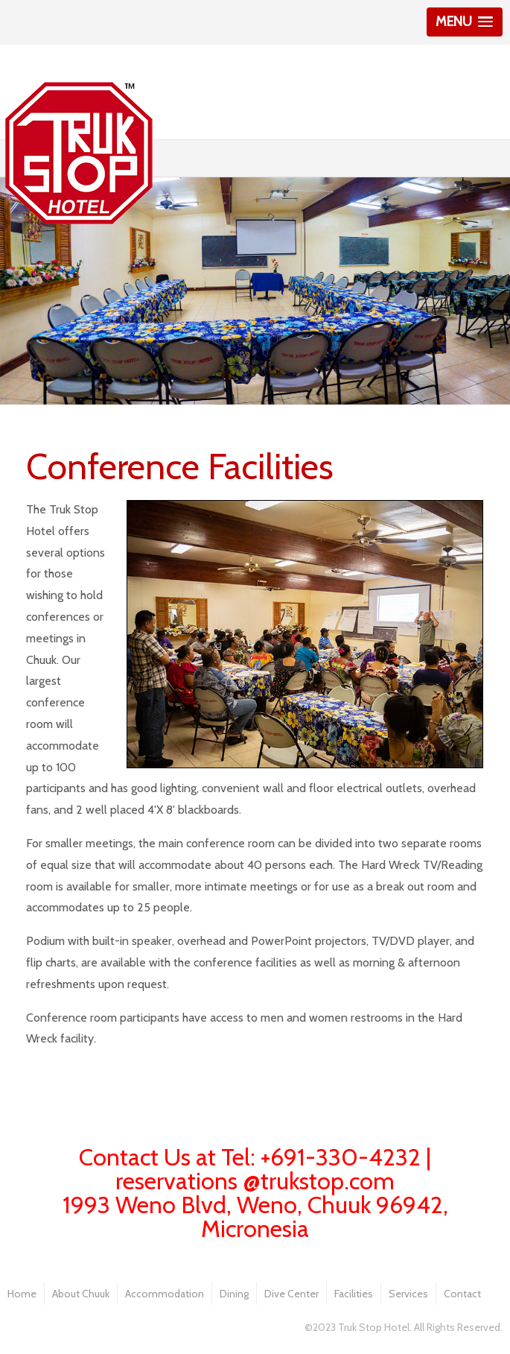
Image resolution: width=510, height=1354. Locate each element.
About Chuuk (80, 1293)
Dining (234, 1293)
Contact (462, 1293)
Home (21, 1293)
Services (408, 1293)
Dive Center (291, 1293)
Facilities (353, 1293)
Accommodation (164, 1293)
